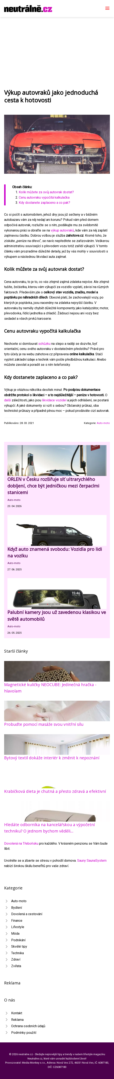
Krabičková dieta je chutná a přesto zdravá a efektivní (55, 791)
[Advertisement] (57, 48)
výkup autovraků (62, 230)
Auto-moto (103, 423)
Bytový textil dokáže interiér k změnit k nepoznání (51, 758)
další (7, 400)
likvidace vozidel (54, 400)
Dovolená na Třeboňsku (21, 843)
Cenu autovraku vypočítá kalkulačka (44, 197)
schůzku (44, 344)
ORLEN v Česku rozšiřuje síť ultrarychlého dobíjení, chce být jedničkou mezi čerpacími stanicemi (53, 486)
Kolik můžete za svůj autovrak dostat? (46, 192)
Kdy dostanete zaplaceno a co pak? (44, 203)
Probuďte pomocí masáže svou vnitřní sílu (43, 724)
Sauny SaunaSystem (92, 861)
